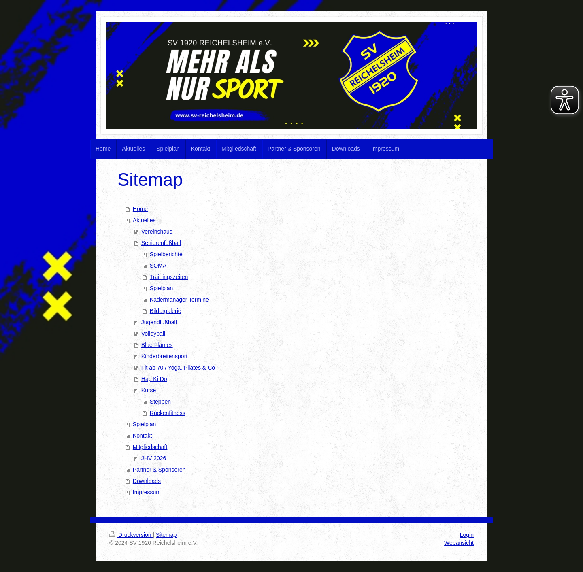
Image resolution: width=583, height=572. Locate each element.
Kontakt (142, 435)
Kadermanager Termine (179, 299)
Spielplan (161, 288)
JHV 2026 (153, 458)
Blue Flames (157, 345)
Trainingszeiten (169, 277)
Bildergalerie (165, 311)
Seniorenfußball (161, 243)
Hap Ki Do (154, 379)
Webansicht (459, 543)
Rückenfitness (167, 413)
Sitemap (166, 535)
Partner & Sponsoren (159, 469)
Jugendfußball (159, 322)
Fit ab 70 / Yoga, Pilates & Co (178, 367)
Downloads (147, 481)
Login (467, 535)
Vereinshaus (156, 231)
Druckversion (131, 535)
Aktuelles (144, 220)
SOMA (158, 265)
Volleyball (153, 333)
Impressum (147, 492)
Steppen (160, 401)
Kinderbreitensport (164, 356)
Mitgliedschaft (150, 447)
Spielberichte (166, 254)
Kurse (148, 390)
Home (140, 209)
